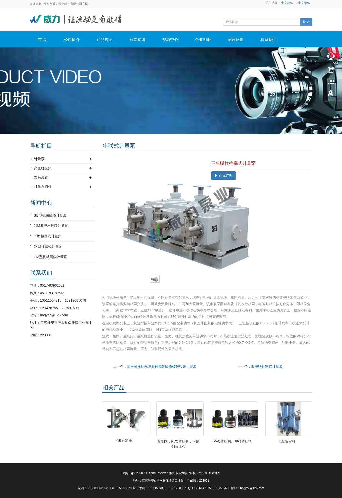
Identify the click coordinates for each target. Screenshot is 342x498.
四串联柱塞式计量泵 (266, 366)
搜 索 (306, 22)
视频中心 (170, 39)
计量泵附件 (43, 186)
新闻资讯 (137, 39)
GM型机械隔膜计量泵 (50, 257)
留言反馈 (236, 39)
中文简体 (287, 3)
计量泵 (39, 159)
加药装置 (41, 177)
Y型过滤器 (124, 441)
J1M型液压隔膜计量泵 (51, 226)
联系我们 (268, 39)
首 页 (42, 39)
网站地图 (214, 473)
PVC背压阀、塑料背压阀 (233, 441)
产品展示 (105, 39)
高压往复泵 (43, 168)
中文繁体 (304, 3)
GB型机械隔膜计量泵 (50, 215)
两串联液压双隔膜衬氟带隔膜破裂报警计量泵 (161, 366)
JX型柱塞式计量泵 (48, 247)
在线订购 (223, 176)
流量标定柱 (287, 441)
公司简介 (72, 39)
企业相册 (203, 39)
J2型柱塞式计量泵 (48, 236)
